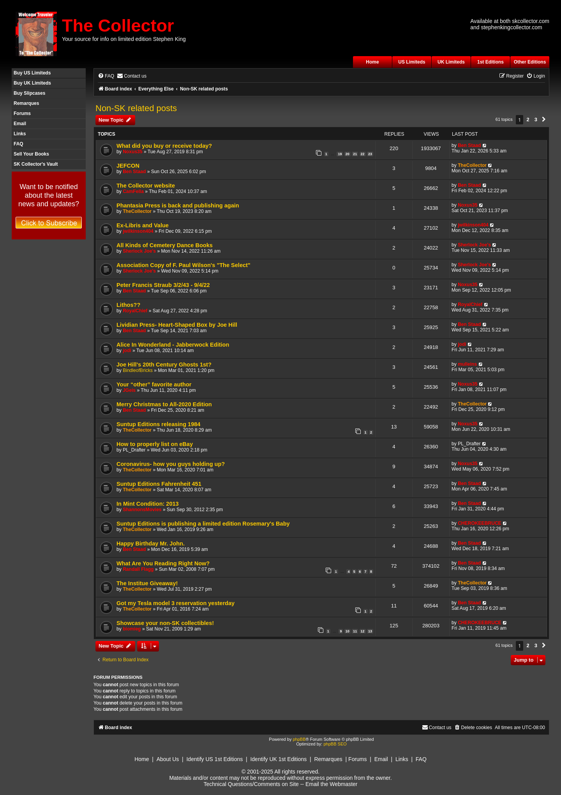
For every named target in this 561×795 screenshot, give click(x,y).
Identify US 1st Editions (214, 759)
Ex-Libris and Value (142, 225)
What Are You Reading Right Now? (163, 563)
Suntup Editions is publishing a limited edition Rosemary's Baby (203, 524)
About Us (168, 759)
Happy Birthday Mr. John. (150, 543)
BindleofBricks (138, 370)
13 (370, 631)
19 (340, 154)
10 (347, 631)
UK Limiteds (451, 62)
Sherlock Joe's (139, 251)
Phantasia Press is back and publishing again (177, 205)
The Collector (118, 25)
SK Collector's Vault (36, 164)
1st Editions (490, 62)
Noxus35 (132, 151)
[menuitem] (106, 76)
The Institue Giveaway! (147, 583)
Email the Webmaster (331, 784)
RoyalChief (135, 310)
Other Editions (530, 62)
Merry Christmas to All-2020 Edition (164, 404)
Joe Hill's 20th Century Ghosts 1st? (164, 364)
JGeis (129, 390)
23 (370, 154)
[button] (543, 119)
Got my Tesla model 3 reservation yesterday (175, 603)
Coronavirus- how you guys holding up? (170, 464)
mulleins (467, 364)
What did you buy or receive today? (164, 146)
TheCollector (472, 165)
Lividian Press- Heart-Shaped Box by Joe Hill (176, 325)
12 (363, 631)
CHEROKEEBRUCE (479, 523)
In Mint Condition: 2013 (147, 504)
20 (347, 154)
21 (355, 154)
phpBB (299, 739)
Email (20, 123)
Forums (22, 113)
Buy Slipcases (29, 93)
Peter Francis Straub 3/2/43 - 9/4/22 (163, 285)
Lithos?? (128, 305)
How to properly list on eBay (154, 444)
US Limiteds (411, 62)
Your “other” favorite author (153, 384)
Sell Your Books (31, 154)
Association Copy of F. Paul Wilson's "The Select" (183, 265)
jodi (127, 350)
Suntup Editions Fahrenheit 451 (158, 484)
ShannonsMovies (142, 509)
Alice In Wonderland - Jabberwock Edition (172, 345)
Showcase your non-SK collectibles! (165, 623)
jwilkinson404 (138, 231)
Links (20, 133)
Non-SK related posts (136, 108)
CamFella (133, 191)
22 (363, 154)
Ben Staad (469, 145)
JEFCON (127, 166)
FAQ (18, 144)
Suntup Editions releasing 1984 (158, 424)
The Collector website (145, 185)
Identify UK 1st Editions (278, 759)
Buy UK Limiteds (32, 83)
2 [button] (527, 119)
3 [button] (536, 119)
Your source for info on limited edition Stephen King (124, 39)
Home (372, 62)
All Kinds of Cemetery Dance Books (164, 245)
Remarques (26, 103)
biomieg (132, 629)
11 (355, 631)
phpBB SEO (334, 744)
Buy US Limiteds (32, 73)
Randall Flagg (138, 569)
